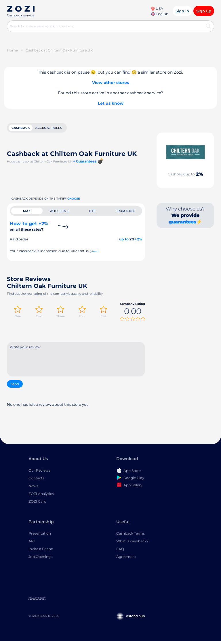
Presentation (39, 533)
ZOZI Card (37, 501)
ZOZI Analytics (41, 493)
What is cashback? (132, 541)
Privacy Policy (36, 598)
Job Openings (40, 556)
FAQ (120, 549)
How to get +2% (29, 226)
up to (124, 239)
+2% (138, 239)
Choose (73, 198)
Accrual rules (48, 128)
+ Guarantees (84, 161)
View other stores (110, 82)
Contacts (36, 478)
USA (157, 8)
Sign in (182, 11)
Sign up (203, 11)
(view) (94, 251)
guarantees (182, 222)
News (33, 486)
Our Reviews (39, 470)
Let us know (110, 103)
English (159, 14)
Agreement (126, 556)
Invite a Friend (40, 549)
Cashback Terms (130, 533)
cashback (21, 128)
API (31, 541)
